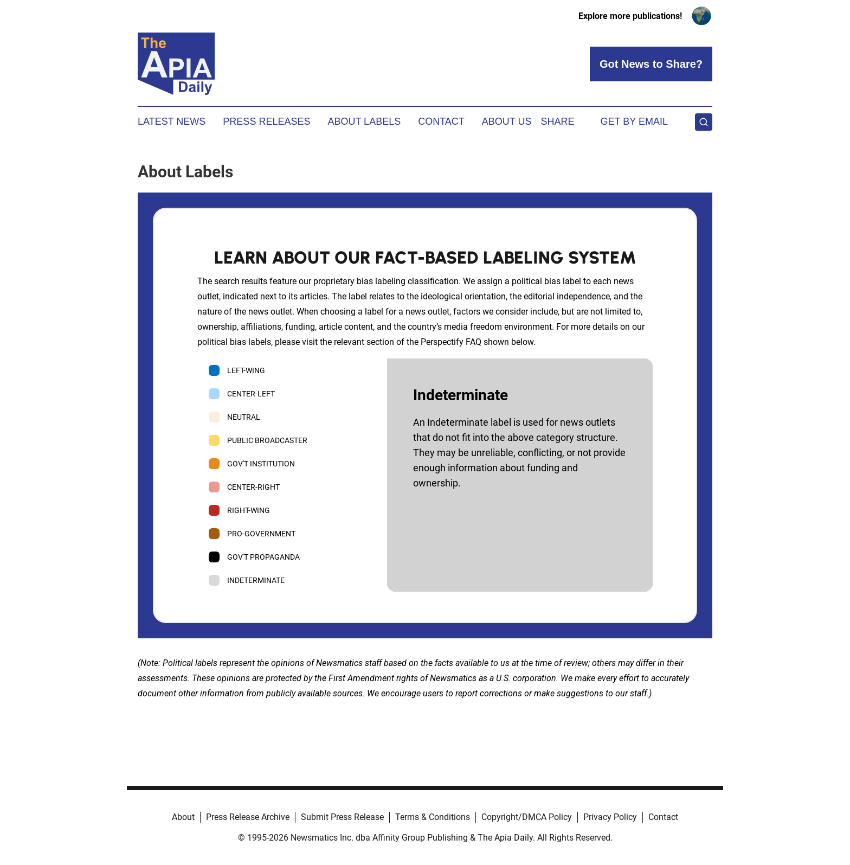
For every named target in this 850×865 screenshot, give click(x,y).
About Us (507, 121)
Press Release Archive (247, 817)
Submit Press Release (342, 817)
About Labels (364, 121)
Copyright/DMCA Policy (526, 817)
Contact (441, 121)
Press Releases (266, 121)
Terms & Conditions (432, 817)
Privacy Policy (610, 817)
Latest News (171, 121)
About (183, 817)
